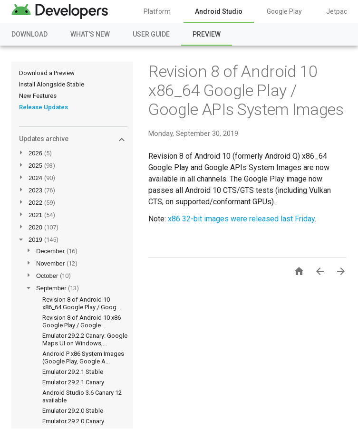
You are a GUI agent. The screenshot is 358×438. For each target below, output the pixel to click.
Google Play (284, 11)
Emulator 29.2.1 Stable (72, 371)
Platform (157, 11)
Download (29, 34)
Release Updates (43, 107)
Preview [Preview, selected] (207, 34)
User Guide (151, 34)
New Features (38, 95)
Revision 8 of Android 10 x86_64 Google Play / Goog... (81, 303)
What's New (90, 34)
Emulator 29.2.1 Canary (73, 382)
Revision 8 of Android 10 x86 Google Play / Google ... (81, 321)
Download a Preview (47, 72)
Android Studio (218, 11)
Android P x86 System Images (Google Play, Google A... (83, 357)
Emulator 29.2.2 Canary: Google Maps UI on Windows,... (84, 339)
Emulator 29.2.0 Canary (73, 421)
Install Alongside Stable (51, 84)
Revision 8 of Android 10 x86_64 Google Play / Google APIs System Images (246, 90)
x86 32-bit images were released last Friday (241, 218)
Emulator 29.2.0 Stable (72, 410)
